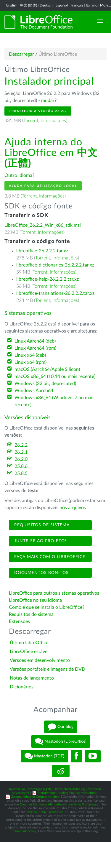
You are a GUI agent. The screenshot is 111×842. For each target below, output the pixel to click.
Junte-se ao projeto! (39, 541)
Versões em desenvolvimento (40, 660)
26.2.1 (21, 452)
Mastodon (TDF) (44, 756)
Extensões (19, 621)
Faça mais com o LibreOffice (49, 557)
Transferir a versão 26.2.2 (38, 111)
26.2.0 (21, 459)
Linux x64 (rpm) (30, 362)
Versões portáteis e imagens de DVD (47, 669)
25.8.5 (21, 473)
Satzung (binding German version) (35, 796)
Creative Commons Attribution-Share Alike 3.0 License (59, 804)
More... (105, 5)
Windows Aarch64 (34, 390)
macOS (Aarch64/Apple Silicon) (47, 369)
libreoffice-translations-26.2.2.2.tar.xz (55, 293)
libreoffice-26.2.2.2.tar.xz (42, 251)
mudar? (49, 100)
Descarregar (21, 54)
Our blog (60, 727)
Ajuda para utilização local (43, 186)
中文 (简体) (28, 5)
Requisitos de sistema (41, 525)
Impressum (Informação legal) (30, 789)
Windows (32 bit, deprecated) (45, 383)
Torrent (30, 120)
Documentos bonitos (41, 573)
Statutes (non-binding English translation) (67, 793)
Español (61, 5)
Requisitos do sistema (32, 614)
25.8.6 (21, 466)
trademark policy (24, 831)
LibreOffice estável (29, 651)
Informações (53, 120)
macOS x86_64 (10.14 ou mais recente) (55, 376)
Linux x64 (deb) (30, 355)
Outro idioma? (19, 175)
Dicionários (21, 687)
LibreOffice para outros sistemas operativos (54, 593)
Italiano (91, 5)
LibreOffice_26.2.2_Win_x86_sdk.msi (42, 225)
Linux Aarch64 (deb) (35, 341)
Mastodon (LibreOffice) (60, 741)
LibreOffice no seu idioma (35, 600)
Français (76, 5)
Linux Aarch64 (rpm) (35, 348)
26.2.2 (21, 445)
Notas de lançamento (32, 678)
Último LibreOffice (29, 642)
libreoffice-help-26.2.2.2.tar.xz (47, 279)
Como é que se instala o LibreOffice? (46, 607)
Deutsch (46, 5)
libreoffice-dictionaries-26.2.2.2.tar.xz (55, 265)
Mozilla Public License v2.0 (45, 812)
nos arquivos (72, 507)
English (11, 5)
